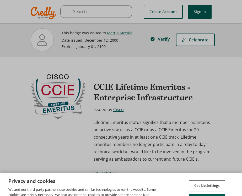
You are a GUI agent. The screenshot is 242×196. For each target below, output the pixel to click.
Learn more (105, 173)
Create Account (163, 11)
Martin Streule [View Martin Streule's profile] (119, 32)
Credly (44, 13)
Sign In (200, 11)
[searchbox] (96, 11)
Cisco (118, 109)
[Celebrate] (195, 40)
